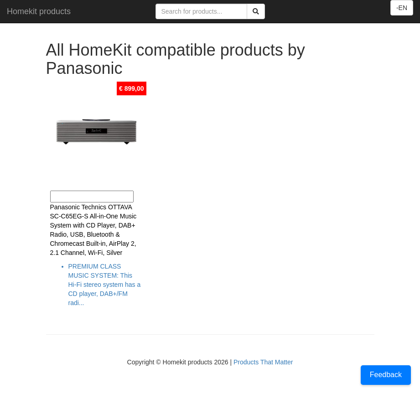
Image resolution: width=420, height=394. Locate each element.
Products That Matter (263, 362)
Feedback (386, 374)
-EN (401, 7)
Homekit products (39, 11)
